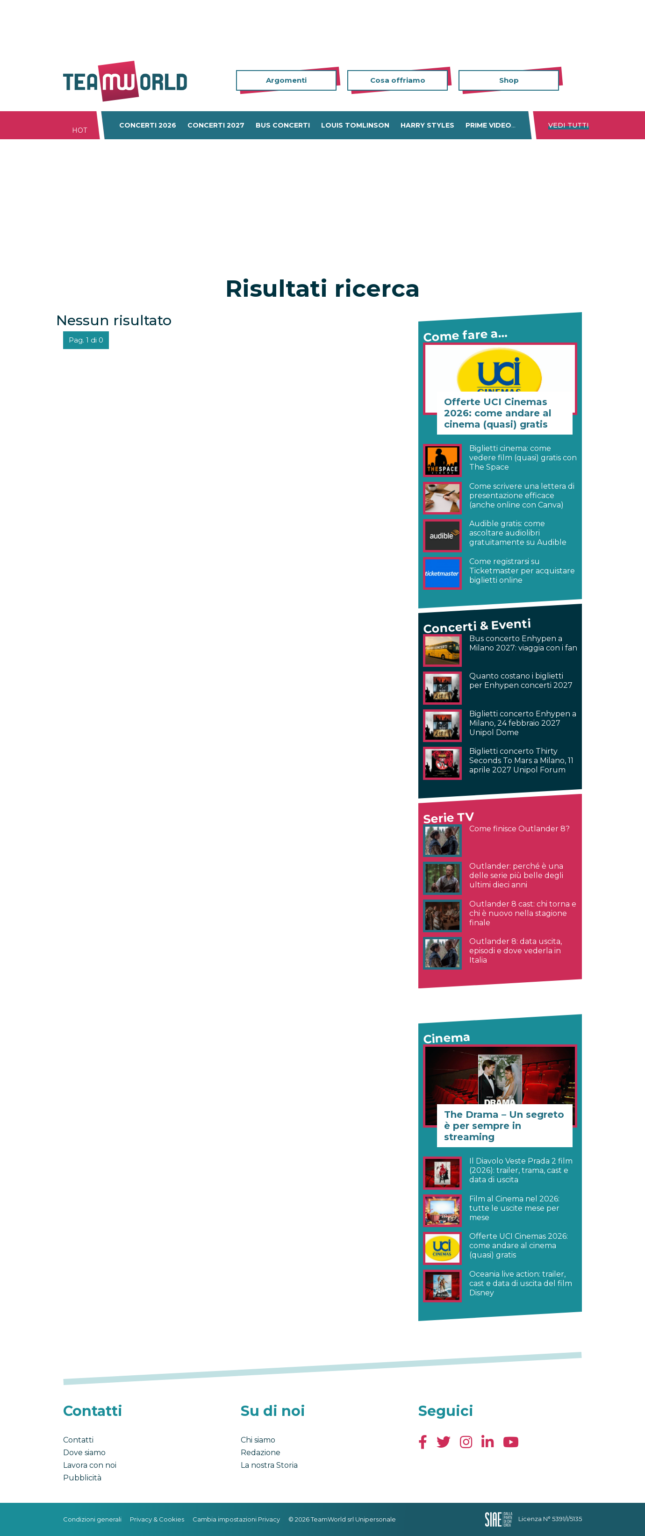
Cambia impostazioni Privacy (236, 1519)
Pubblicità (82, 1477)
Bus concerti (283, 125)
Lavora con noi (89, 1465)
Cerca (575, 80)
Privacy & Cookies (157, 1519)
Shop (509, 80)
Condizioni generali (92, 1519)
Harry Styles (427, 125)
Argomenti (286, 80)
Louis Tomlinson (355, 125)
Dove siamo (84, 1452)
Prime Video (488, 125)
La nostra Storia (269, 1465)
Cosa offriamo (397, 80)
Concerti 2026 (147, 125)
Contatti (78, 1440)
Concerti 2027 (215, 125)
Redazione (260, 1452)
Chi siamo (258, 1440)
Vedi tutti (568, 125)
